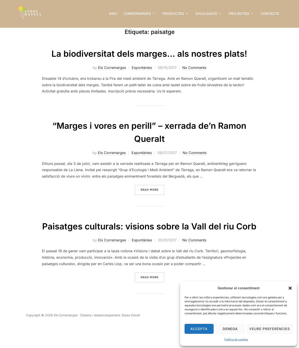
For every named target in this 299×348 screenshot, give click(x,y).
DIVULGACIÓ (208, 13)
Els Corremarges (112, 79)
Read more (152, 201)
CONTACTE (270, 13)
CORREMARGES (140, 13)
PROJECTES (241, 13)
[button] (290, 288)
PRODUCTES (175, 13)
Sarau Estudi (131, 339)
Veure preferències (269, 329)
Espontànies (142, 79)
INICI (113, 13)
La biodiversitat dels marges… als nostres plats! (149, 64)
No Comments (194, 79)
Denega (230, 329)
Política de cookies (236, 339)
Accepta (199, 329)
